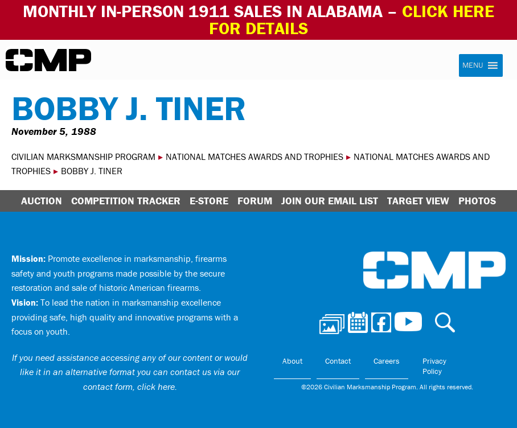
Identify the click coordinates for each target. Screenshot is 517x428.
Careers (387, 361)
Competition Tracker (125, 200)
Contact (338, 361)
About (292, 361)
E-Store (209, 200)
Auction (41, 200)
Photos (477, 200)
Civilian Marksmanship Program (48, 60)
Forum (254, 200)
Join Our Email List (329, 200)
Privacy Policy (434, 366)
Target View (418, 200)
